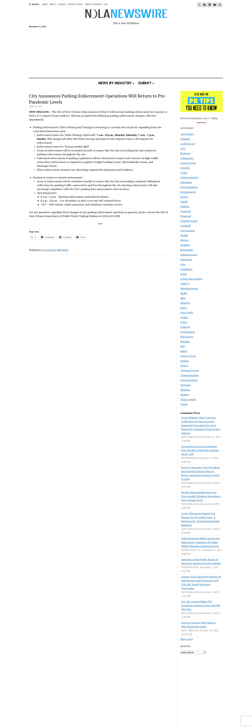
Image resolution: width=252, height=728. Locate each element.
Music (183, 307)
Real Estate (186, 336)
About (52, 4)
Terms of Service (93, 4)
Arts (182, 148)
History (184, 240)
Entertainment (189, 187)
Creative (185, 168)
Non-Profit (186, 312)
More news (186, 639)
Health (184, 235)
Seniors (184, 361)
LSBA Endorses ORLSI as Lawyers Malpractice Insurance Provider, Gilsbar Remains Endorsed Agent (200, 542)
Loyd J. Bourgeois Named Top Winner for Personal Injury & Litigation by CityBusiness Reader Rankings (200, 519)
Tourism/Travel (189, 370)
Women (184, 394)
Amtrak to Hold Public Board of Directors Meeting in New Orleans (201, 561)
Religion (185, 341)
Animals (185, 139)
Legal (183, 274)
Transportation (189, 375)
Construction (188, 163)
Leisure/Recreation (191, 279)
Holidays (185, 245)
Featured (185, 211)
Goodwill (185, 225)
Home (44, 4)
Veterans (185, 385)
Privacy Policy (75, 4)
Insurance (186, 259)
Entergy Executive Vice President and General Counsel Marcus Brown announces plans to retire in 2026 (200, 473)
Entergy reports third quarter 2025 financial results (198, 624)
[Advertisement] (126, 51)
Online (184, 317)
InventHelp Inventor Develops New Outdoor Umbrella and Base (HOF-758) (200, 450)
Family (184, 201)
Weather (185, 390)
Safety (65, 250)
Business (185, 153)
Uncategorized (188, 380)
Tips (106, 4)
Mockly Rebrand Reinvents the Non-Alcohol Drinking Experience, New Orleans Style (201, 496)
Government (49, 250)
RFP (182, 346)
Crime (183, 172)
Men (182, 298)
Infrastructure (188, 254)
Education (186, 182)
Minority (185, 303)
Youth (183, 404)
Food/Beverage (189, 221)
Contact (62, 4)
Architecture (187, 143)
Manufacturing (189, 288)
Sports (184, 365)
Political (185, 327)
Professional (187, 332)
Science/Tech (188, 356)
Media (183, 293)
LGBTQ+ (185, 283)
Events (184, 196)
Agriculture (187, 134)
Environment (188, 192)
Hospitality (186, 250)
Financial (185, 216)
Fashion (184, 206)
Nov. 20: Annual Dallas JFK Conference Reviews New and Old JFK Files (200, 605)
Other (183, 322)
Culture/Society (189, 177)
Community (187, 158)
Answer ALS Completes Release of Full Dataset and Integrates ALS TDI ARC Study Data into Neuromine (201, 582)
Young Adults (188, 399)
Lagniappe (186, 269)
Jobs (182, 264)
